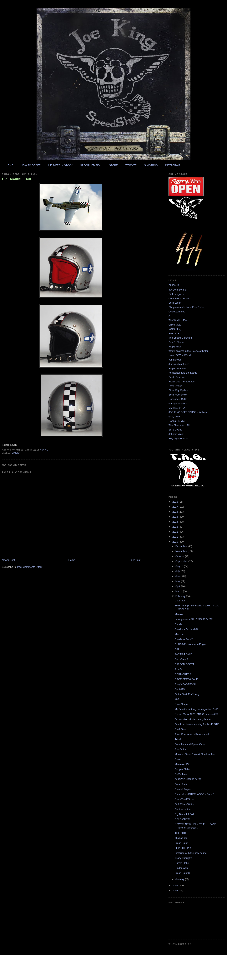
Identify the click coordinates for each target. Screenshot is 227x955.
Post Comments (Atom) (30, 566)
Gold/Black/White (184, 804)
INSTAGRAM (172, 165)
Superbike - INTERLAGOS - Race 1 (194, 794)
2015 (175, 516)
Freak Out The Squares (182, 381)
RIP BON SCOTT (184, 664)
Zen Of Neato (176, 342)
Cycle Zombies (177, 311)
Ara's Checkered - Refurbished (192, 734)
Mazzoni (179, 634)
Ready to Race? (184, 639)
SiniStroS (174, 285)
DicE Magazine (177, 294)
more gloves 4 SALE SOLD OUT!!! (194, 619)
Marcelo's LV (182, 764)
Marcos (179, 614)
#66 (177, 699)
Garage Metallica (178, 403)
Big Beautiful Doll (16, 179)
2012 (175, 531)
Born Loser (175, 302)
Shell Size (180, 729)
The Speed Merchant (180, 337)
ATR (171, 316)
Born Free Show (178, 394)
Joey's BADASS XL (185, 684)
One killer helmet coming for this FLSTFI (197, 724)
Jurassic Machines (179, 364)
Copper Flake (182, 769)
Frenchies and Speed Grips (190, 744)
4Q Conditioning (177, 289)
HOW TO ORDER (31, 165)
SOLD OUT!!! (182, 819)
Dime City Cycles (178, 390)
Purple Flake (182, 863)
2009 (175, 885)
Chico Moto (175, 324)
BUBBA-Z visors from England (191, 644)
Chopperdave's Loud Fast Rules (186, 307)
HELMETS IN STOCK (60, 165)
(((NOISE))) (175, 329)
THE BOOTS (182, 833)
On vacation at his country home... (194, 719)
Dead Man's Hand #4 (186, 629)
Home (71, 560)
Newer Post (8, 560)
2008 (175, 890)
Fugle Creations (177, 368)
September (181, 561)
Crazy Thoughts (183, 858)
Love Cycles (175, 386)
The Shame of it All (179, 425)
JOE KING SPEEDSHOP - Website (188, 412)
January (180, 879)
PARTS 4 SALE (183, 654)
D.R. (177, 649)
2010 (175, 541)
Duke (177, 759)
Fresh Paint (181, 784)
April (178, 586)
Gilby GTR (174, 416)
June (178, 576)
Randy (178, 624)
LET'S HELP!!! (183, 848)
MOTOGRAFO (177, 407)
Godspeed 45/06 (178, 399)
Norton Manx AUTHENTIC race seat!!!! (196, 714)
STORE (113, 165)
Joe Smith (180, 749)
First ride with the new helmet (191, 853)
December (181, 546)
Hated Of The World (180, 355)
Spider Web (181, 868)
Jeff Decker (175, 359)
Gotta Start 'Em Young (187, 694)
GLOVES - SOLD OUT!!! (188, 779)
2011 (175, 536)
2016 (175, 511)
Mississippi (181, 838)
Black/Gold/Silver (184, 799)
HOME (9, 165)
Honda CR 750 (177, 421)
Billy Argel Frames (179, 438)
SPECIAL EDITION (91, 165)
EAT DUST (175, 333)
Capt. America (182, 809)
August (179, 566)
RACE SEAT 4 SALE (186, 679)
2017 (175, 506)
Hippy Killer (175, 346)
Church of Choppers (180, 298)
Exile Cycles (175, 429)
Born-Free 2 (181, 659)
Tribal (178, 739)
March (179, 591)
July (178, 571)
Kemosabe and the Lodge (183, 372)
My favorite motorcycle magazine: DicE (196, 709)
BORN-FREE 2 (183, 674)
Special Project (183, 789)
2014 (175, 521)
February (180, 596)
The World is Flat (178, 320)
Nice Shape (181, 704)
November (181, 551)
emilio (16, 453)
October (180, 556)
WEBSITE (131, 165)
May (178, 581)
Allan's (178, 669)
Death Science (177, 377)
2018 (175, 501)
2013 (175, 526)
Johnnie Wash (176, 434)
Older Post (134, 560)
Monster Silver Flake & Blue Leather (195, 754)
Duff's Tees (181, 774)
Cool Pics (180, 600)
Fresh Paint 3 (182, 873)
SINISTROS (151, 165)
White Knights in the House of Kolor (188, 351)
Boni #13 (179, 689)
